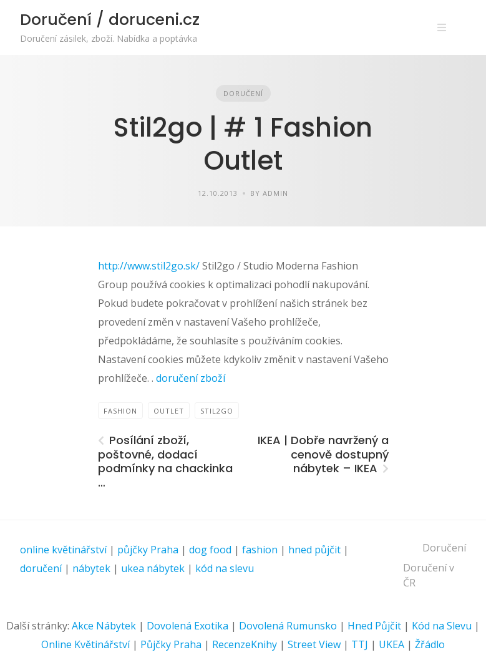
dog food (210, 549)
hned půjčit (314, 549)
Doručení (243, 93)
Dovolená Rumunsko (288, 626)
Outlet (168, 410)
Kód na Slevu (442, 626)
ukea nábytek (153, 568)
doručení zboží (189, 378)
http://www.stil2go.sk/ (150, 266)
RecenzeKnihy (244, 644)
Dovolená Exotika (187, 626)
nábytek (91, 568)
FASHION (120, 410)
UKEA (391, 644)
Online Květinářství (85, 644)
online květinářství (63, 549)
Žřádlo (430, 644)
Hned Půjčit (374, 626)
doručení (41, 568)
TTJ (359, 644)
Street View (314, 644)
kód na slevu (224, 568)
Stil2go (216, 410)
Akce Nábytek (104, 626)
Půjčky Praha (171, 644)
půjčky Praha (147, 549)
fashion (260, 549)
